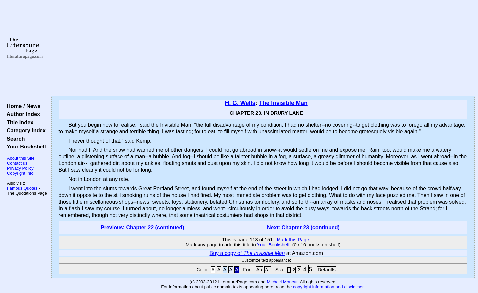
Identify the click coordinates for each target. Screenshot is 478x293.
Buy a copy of (247, 253)
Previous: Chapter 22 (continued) (142, 227)
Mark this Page (293, 239)
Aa (259, 269)
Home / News (22, 106)
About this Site (21, 158)
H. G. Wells (240, 103)
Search (14, 139)
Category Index (25, 130)
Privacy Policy (20, 168)
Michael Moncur (282, 281)
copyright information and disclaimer (328, 286)
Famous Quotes (22, 188)
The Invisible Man (283, 103)
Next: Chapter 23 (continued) (303, 227)
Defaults (327, 269)
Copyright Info (20, 173)
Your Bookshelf (25, 146)
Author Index (22, 114)
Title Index (18, 122)
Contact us (17, 163)
